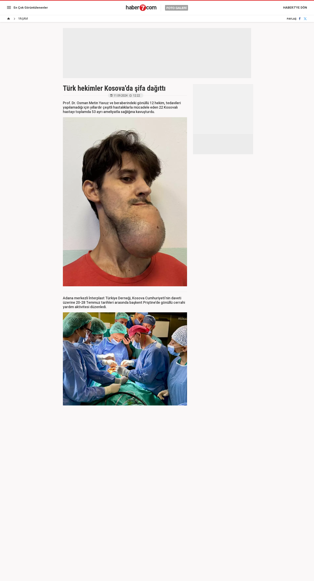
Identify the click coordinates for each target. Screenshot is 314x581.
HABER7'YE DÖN (295, 7)
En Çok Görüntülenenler (31, 7)
